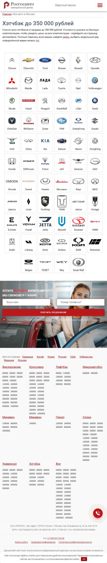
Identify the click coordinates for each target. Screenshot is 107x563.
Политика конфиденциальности (75, 542)
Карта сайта (21, 542)
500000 (12, 373)
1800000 (14, 391)
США (73, 356)
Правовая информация (43, 542)
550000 (20, 373)
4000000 (5, 398)
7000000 (32, 409)
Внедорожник (11, 367)
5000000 (14, 398)
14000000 (14, 406)
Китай (40, 356)
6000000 (5, 402)
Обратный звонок (65, 5)
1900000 (40, 398)
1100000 (5, 384)
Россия (62, 356)
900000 (5, 380)
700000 (46, 376)
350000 (39, 373)
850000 (20, 376)
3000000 (14, 395)
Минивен (8, 417)
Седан (87, 417)
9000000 (5, 406)
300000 (32, 373)
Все (58, 463)
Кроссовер (36, 367)
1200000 (14, 384)
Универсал (9, 463)
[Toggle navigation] (100, 5)
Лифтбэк (62, 367)
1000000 (13, 380)
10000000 (41, 413)
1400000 (32, 391)
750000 (12, 376)
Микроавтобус (92, 367)
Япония (22, 360)
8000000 (14, 402)
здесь (66, 37)
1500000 (14, 387)
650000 (5, 376)
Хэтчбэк (34, 463)
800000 (39, 380)
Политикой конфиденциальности (38, 322)
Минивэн (35, 417)
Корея (51, 356)
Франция (9, 360)
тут (37, 40)
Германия (27, 356)
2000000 (5, 395)
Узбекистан (86, 356)
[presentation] (26, 339)
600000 (93, 427)
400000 (5, 373)
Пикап (60, 417)
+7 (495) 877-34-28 (55, 538)
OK (84, 559)
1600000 (5, 391)
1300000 (5, 387)
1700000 (40, 395)
